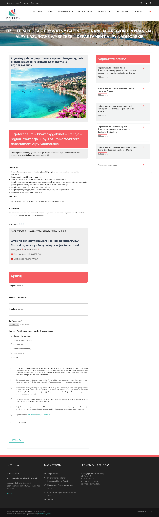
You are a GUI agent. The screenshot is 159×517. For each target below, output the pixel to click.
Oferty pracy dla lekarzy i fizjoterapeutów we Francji (57, 479)
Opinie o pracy (105, 11)
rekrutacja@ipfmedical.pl (18, 3)
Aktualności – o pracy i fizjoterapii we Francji (61, 494)
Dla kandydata (65, 11)
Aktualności (123, 11)
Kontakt (139, 11)
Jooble (9, 493)
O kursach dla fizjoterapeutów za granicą (60, 486)
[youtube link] (150, 3)
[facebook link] (136, 3)
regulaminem (31, 415)
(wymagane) (48, 311)
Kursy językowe (85, 11)
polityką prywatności (43, 415)
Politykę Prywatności (46, 514)
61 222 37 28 (37, 3)
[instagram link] (140, 3)
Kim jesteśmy (52, 473)
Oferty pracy (36, 11)
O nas (50, 11)
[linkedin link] (145, 3)
